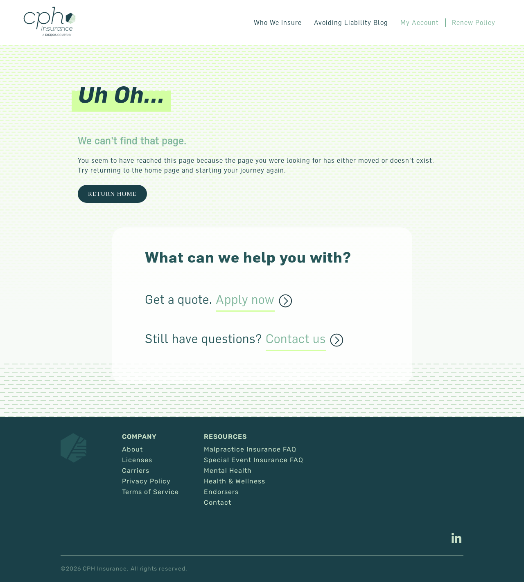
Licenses (137, 460)
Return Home (112, 194)
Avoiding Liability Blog (351, 22)
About (132, 449)
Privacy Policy (146, 481)
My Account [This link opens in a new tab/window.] (419, 22)
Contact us (296, 339)
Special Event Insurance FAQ (253, 460)
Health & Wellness (234, 481)
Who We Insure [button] (278, 22)
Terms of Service (150, 492)
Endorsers (221, 492)
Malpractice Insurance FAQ (250, 449)
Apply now (245, 300)
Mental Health (228, 470)
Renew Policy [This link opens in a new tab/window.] (473, 22)
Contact (217, 502)
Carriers (135, 470)
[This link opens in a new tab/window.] (456, 539)
